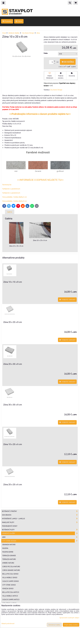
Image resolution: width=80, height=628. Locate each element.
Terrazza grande (9, 555)
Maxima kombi (7, 552)
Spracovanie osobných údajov (69, 618)
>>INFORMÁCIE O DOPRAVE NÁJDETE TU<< (40, 180)
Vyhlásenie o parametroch (11, 189)
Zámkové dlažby (40, 533)
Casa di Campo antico (10, 599)
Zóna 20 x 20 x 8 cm (12, 322)
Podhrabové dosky (9, 526)
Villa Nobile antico (10, 596)
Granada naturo (8, 544)
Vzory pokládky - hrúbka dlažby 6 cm (14, 197)
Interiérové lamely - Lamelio (40, 518)
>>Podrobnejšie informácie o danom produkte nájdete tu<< (40, 114)
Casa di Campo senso (10, 581)
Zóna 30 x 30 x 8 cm (12, 404)
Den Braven (40, 515)
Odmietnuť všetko (54, 625)
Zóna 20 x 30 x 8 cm (12, 364)
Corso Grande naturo (11, 570)
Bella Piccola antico (10, 592)
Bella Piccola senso (10, 574)
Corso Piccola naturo (11, 566)
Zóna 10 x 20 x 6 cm (12, 444)
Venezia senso (7, 588)
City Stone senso (9, 585)
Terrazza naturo (9, 559)
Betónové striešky (40, 511)
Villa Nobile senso (9, 577)
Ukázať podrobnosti (7, 623)
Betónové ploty (40, 529)
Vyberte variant (67, 299)
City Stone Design (40, 541)
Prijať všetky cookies (71, 625)
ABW (40, 537)
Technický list (6, 185)
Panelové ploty (40, 522)
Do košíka (68, 61)
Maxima (5, 548)
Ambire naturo (8, 563)
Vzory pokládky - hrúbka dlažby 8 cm (14, 201)
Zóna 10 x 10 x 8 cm (12, 282)
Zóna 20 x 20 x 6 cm (12, 484)
